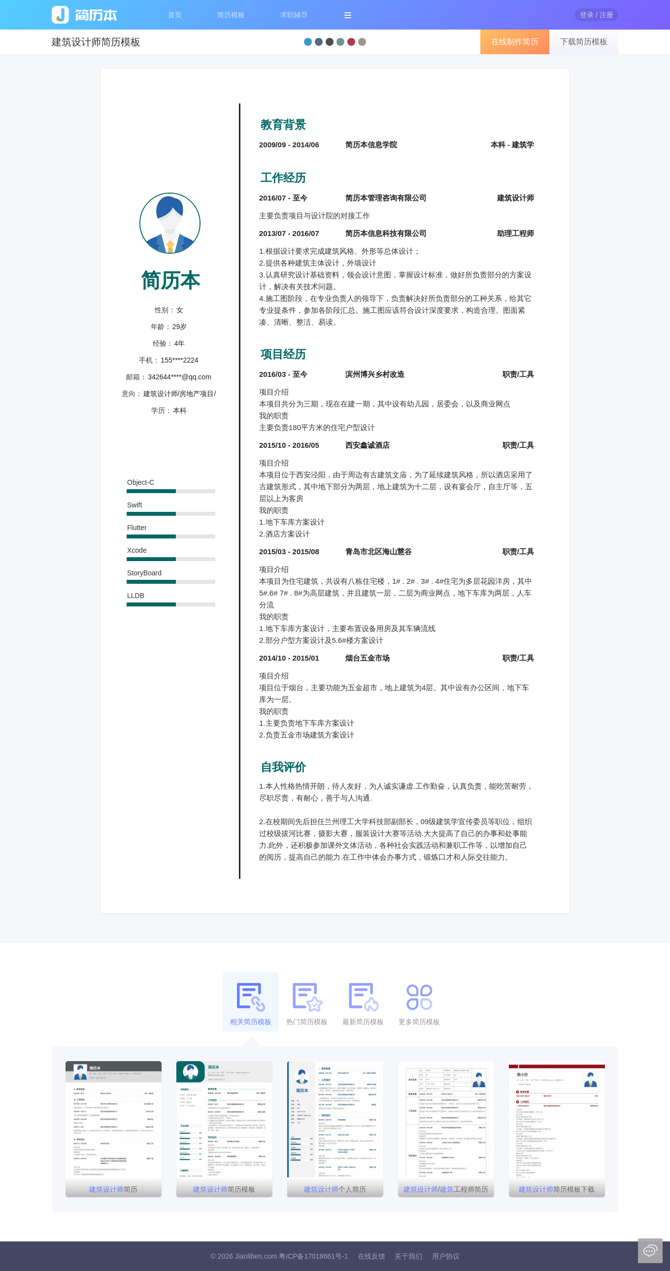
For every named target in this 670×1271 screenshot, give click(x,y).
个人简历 (335, 1189)
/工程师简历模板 (445, 1191)
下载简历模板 (583, 41)
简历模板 (231, 15)
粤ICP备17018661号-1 (313, 1256)
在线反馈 (371, 1256)
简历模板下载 (557, 1189)
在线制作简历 (514, 41)
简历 (113, 1189)
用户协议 (446, 1256)
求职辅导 (294, 15)
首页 (175, 15)
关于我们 (408, 1256)
